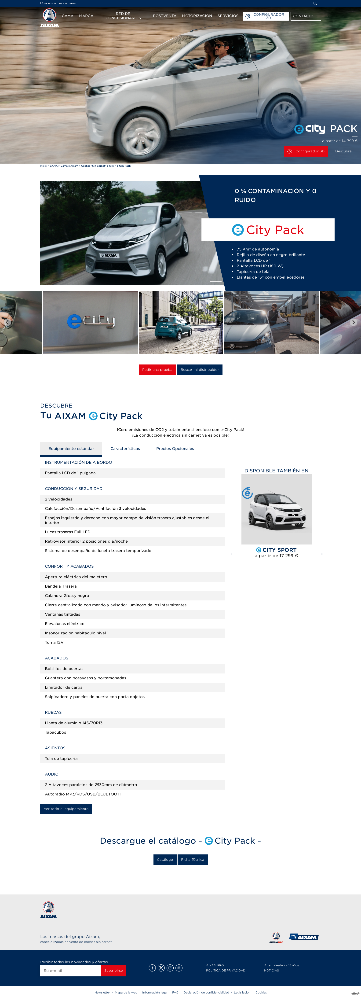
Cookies (261, 992)
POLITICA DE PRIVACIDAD (225, 970)
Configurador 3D (306, 151)
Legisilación (242, 992)
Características (125, 448)
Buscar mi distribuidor (200, 370)
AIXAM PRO (215, 965)
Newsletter (102, 992)
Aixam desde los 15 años (281, 965)
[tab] (165, 350)
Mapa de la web (126, 992)
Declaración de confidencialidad (206, 992)
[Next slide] (353, 322)
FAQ (175, 992)
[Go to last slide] (7, 322)
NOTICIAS (271, 970)
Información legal (154, 992)
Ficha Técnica (192, 859)
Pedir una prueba (157, 370)
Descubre (343, 151)
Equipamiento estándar (71, 448)
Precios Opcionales (175, 448)
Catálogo (165, 859)
